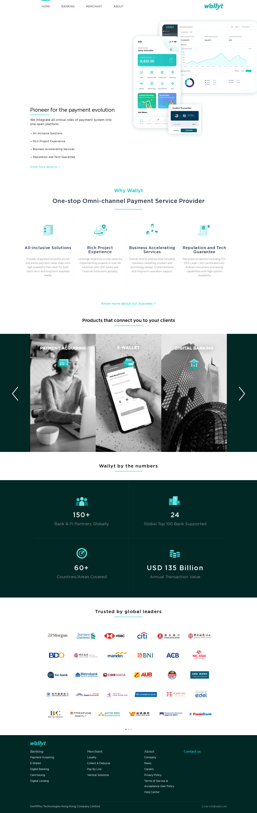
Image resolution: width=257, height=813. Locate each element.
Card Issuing (37, 775)
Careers (149, 769)
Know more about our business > (128, 303)
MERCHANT (94, 6)
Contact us (192, 751)
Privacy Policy (152, 775)
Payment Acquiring (42, 757)
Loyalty (91, 757)
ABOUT (119, 6)
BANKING (68, 6)
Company (150, 757)
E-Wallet (35, 763)
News (147, 763)
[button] (242, 393)
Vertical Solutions (98, 775)
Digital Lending (39, 781)
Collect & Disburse (98, 763)
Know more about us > (45, 167)
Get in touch (49, 72)
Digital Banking (39, 769)
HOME (46, 6)
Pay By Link (94, 769)
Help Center (152, 792)
